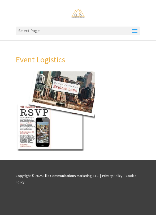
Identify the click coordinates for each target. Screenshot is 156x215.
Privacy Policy (112, 176)
